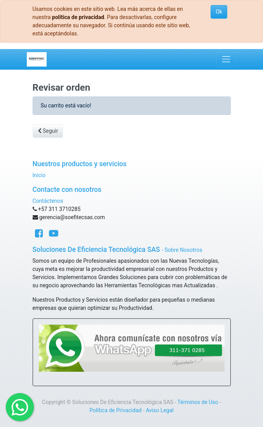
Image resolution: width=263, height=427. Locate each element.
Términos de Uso (198, 402)
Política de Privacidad (115, 410)
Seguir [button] (48, 131)
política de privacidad (78, 17)
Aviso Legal (160, 410)
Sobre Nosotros (183, 250)
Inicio (39, 175)
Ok (219, 12)
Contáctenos (48, 201)
